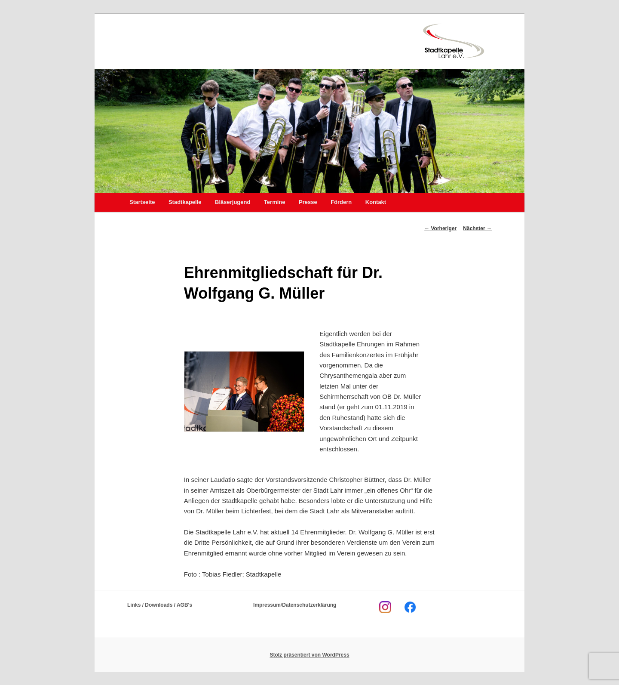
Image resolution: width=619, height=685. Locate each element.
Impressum (267, 605)
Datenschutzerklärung (309, 605)
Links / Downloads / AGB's (159, 605)
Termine (274, 202)
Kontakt (375, 202)
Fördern (341, 202)
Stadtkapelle (185, 202)
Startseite (142, 202)
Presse (308, 202)
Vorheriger (440, 228)
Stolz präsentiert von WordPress (309, 655)
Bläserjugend (232, 202)
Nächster (477, 228)
